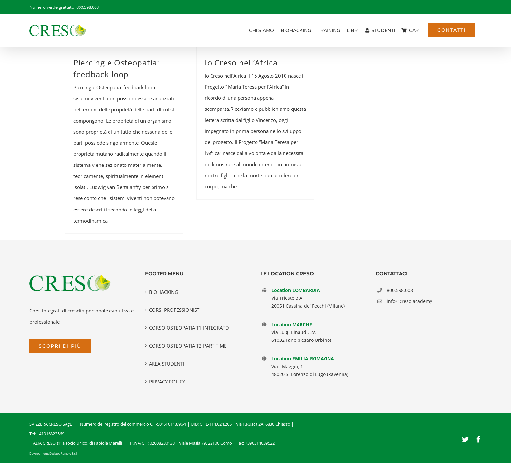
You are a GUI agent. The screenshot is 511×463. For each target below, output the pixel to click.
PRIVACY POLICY (167, 381)
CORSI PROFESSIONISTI (175, 310)
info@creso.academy (409, 301)
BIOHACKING (163, 292)
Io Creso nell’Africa (241, 62)
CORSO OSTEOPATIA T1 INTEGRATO (189, 328)
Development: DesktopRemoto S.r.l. (53, 453)
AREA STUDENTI (166, 363)
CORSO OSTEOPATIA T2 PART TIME (187, 345)
